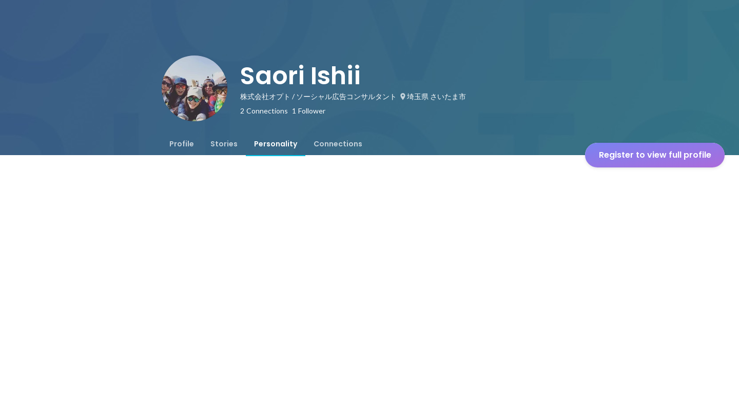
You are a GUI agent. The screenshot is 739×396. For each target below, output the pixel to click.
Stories (224, 144)
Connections (338, 144)
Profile (181, 144)
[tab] (181, 143)
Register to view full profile (655, 155)
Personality (275, 144)
